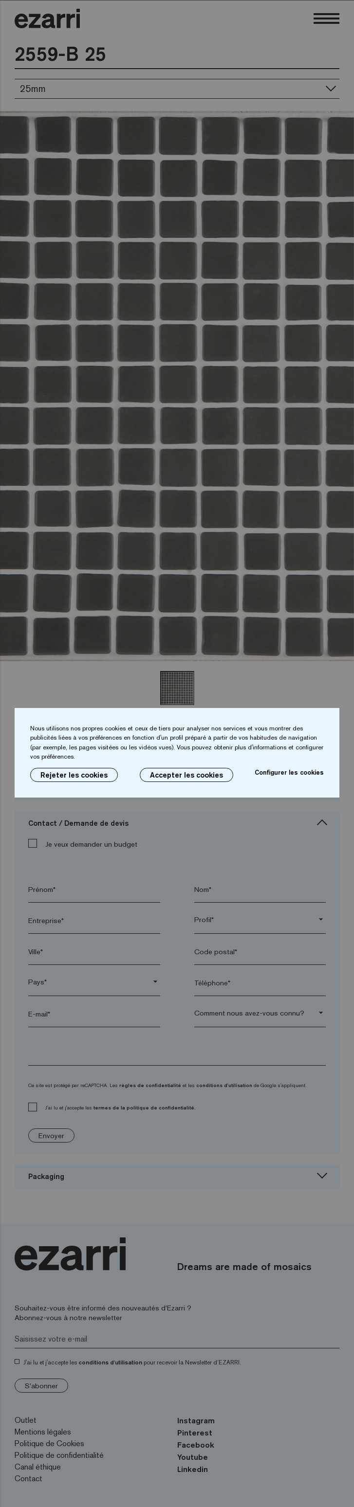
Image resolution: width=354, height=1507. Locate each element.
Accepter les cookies (186, 775)
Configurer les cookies (289, 772)
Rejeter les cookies (74, 775)
